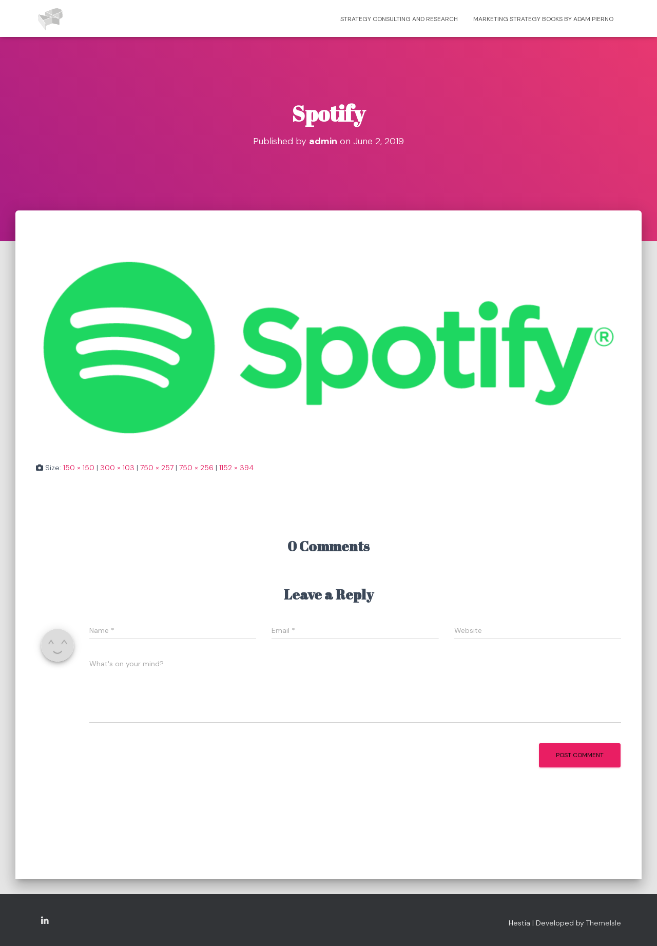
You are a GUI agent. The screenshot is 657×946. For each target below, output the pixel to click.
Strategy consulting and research (399, 19)
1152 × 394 (236, 467)
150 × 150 (78, 467)
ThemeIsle (603, 923)
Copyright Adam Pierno (44, 921)
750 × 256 (196, 467)
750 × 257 (156, 467)
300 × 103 (117, 467)
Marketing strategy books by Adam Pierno (543, 19)
